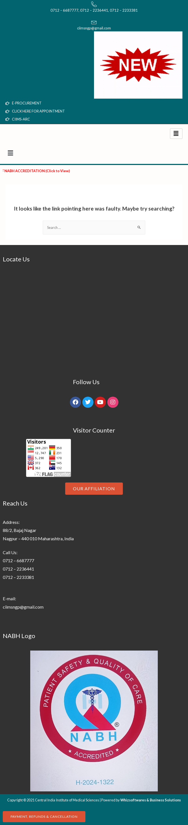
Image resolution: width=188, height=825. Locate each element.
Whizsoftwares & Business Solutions (150, 800)
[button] (94, 153)
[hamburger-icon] (176, 133)
